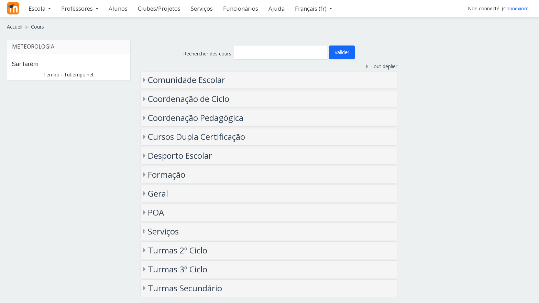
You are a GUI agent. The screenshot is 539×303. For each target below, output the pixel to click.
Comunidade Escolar (186, 79)
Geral (158, 193)
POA (156, 212)
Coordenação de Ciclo (188, 98)
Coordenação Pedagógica (195, 117)
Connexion (515, 8)
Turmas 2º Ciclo (177, 250)
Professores (79, 8)
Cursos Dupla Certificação (196, 136)
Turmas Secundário (185, 288)
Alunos (118, 8)
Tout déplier (384, 66)
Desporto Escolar (180, 155)
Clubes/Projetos (159, 8)
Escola (40, 8)
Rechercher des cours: (208, 53)
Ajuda (276, 8)
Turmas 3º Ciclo (177, 269)
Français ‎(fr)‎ (313, 8)
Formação (166, 174)
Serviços (202, 8)
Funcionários (240, 8)
